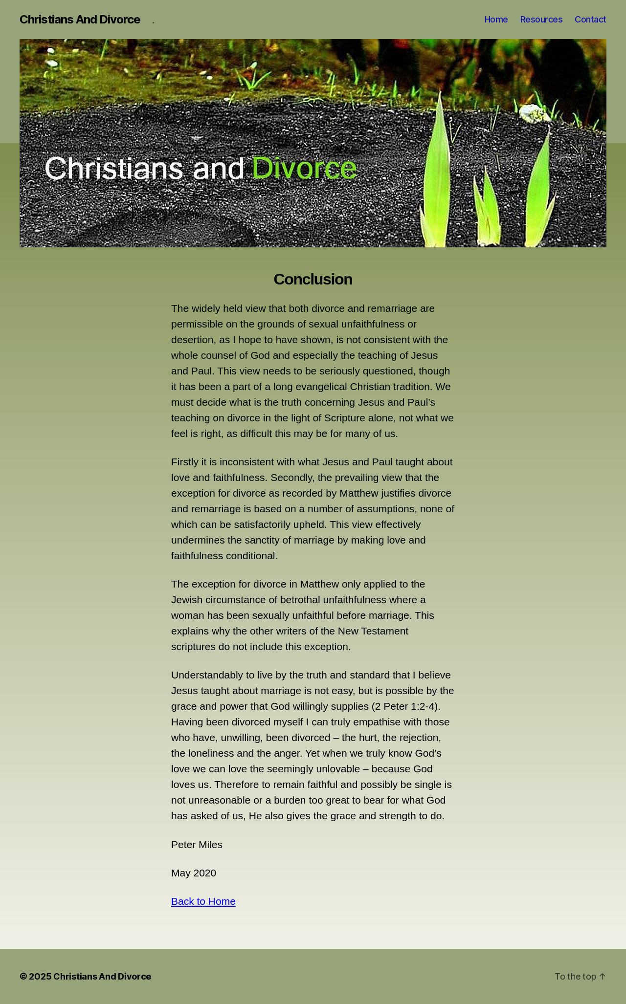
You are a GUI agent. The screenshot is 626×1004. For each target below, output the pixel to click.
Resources (541, 19)
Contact (590, 19)
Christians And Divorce (80, 19)
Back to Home (203, 901)
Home (496, 19)
